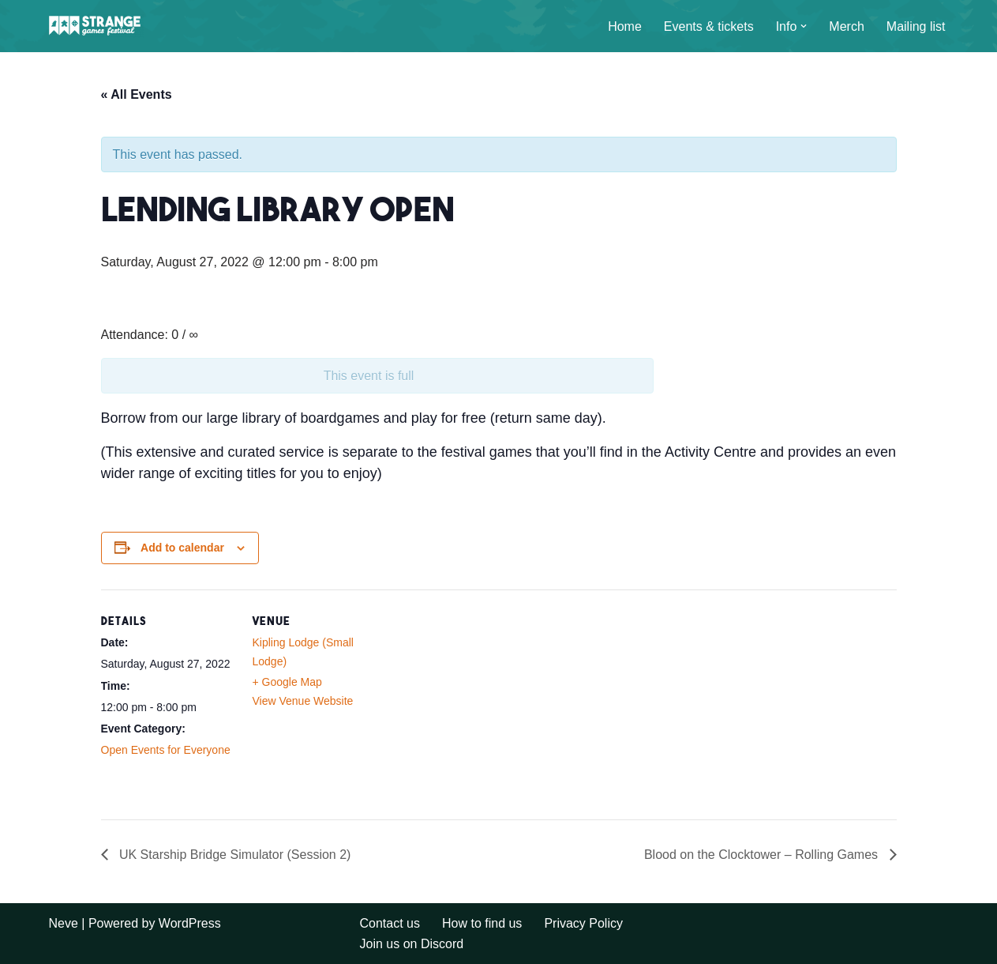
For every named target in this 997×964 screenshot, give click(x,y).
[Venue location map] (487, 699)
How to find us (482, 923)
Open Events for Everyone (166, 750)
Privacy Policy (583, 923)
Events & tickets (709, 26)
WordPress (190, 923)
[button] (803, 26)
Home (625, 26)
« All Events (136, 94)
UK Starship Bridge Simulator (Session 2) (233, 854)
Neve (63, 923)
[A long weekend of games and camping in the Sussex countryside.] (96, 26)
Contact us (390, 923)
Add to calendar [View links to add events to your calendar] (182, 547)
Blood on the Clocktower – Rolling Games (763, 854)
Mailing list (916, 26)
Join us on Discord (412, 944)
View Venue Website (303, 701)
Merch (846, 26)
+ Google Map (287, 682)
